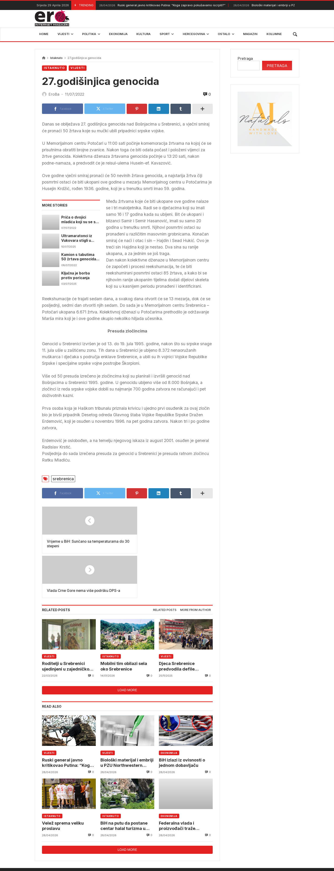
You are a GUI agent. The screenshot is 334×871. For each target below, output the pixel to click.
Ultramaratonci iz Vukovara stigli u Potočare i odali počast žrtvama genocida (77, 238)
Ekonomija (169, 709)
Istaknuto (56, 58)
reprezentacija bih (190, 839)
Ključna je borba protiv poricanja (75, 275)
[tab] (164, 566)
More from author (195, 566)
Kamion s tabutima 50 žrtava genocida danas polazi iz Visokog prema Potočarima (78, 257)
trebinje (289, 839)
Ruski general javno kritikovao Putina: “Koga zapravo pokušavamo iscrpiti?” (161, 5)
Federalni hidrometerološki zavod (135, 839)
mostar (91, 839)
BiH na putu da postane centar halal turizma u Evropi (124, 782)
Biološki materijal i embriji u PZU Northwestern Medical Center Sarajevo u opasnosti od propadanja (126, 719)
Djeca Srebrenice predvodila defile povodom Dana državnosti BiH (177, 622)
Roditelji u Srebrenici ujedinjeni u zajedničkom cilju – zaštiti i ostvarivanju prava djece (68, 622)
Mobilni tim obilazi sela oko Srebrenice (124, 622)
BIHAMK (222, 839)
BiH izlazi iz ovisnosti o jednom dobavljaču (182, 718)
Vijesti (78, 68)
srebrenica (63, 478)
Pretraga (245, 58)
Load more (127, 646)
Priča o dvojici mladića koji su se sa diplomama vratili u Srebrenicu (79, 219)
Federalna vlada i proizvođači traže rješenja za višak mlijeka (185, 782)
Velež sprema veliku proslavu (63, 782)
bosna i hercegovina (256, 839)
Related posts (165, 566)
